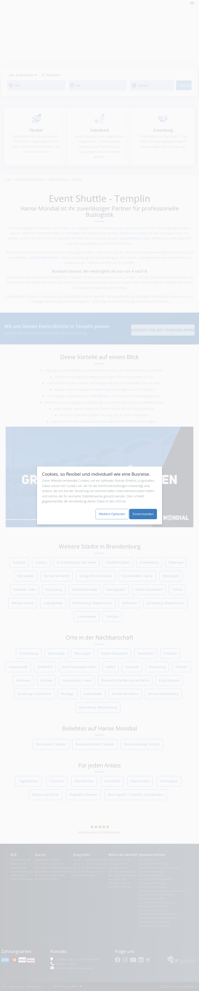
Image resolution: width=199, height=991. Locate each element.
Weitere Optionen (112, 514)
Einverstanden (143, 514)
